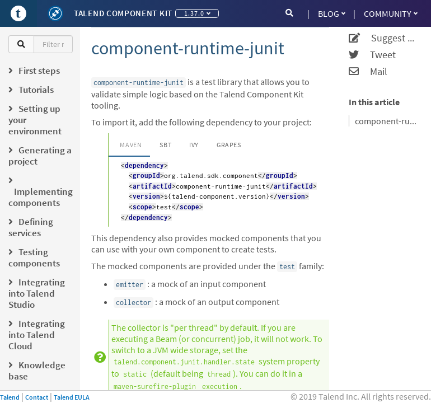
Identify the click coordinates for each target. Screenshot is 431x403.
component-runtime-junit (386, 120)
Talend (10, 397)
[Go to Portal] (18, 13)
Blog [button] (331, 13)
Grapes (229, 144)
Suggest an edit (383, 38)
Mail (368, 71)
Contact (36, 397)
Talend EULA (72, 397)
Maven (131, 144)
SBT (165, 144)
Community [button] (391, 13)
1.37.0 (197, 13)
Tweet (372, 54)
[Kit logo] (55, 13)
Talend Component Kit (123, 13)
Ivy (194, 144)
